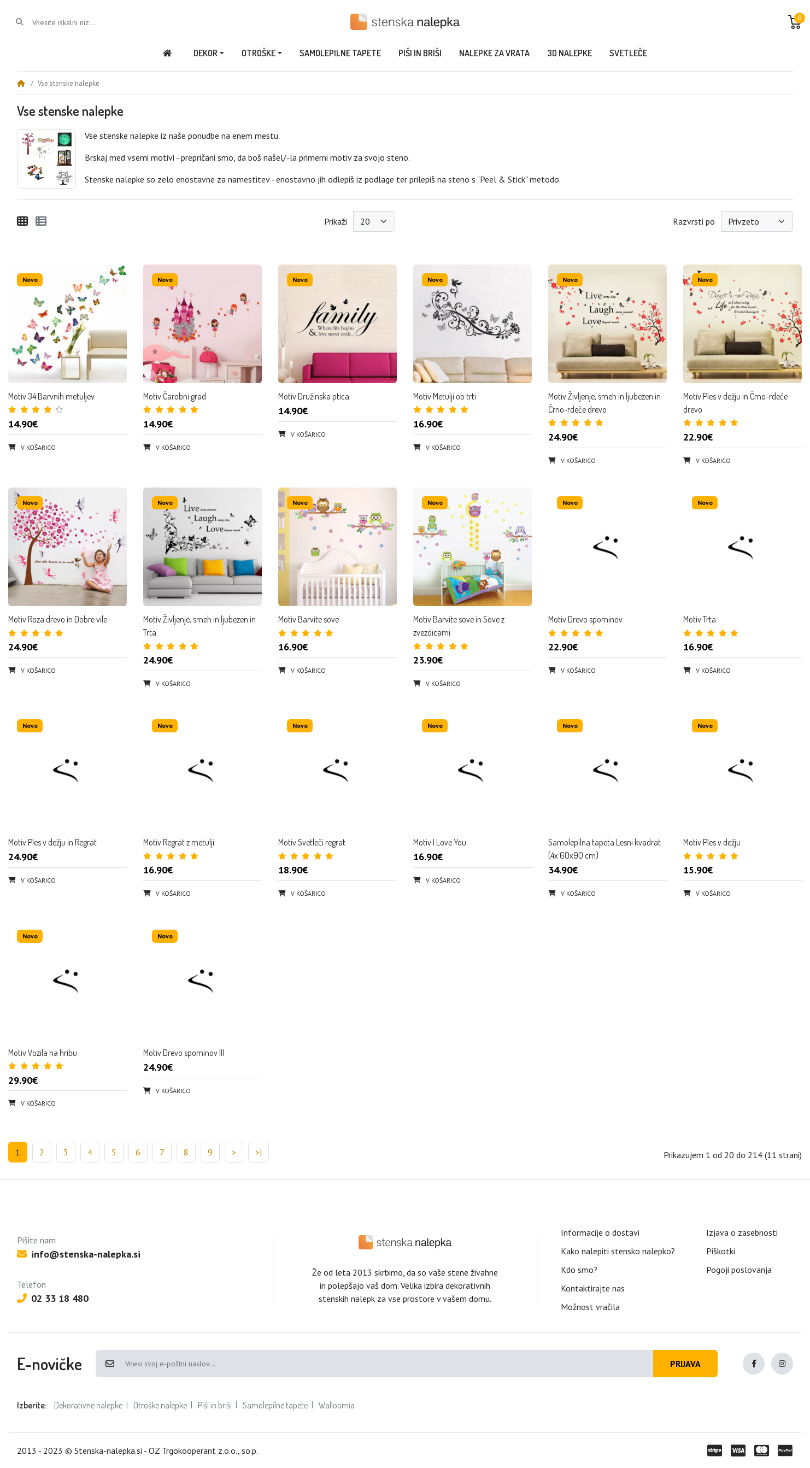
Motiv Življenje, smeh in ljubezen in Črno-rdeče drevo (604, 403)
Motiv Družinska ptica (313, 396)
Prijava (685, 1363)
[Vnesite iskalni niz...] (76, 22)
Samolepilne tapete (275, 1405)
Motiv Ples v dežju (712, 842)
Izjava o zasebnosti (742, 1232)
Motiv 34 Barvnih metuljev (51, 396)
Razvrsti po (694, 221)
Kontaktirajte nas (593, 1288)
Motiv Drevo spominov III (183, 1052)
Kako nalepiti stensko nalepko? (618, 1251)
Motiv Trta (699, 619)
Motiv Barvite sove (308, 619)
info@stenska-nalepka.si (78, 1254)
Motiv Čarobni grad (174, 396)
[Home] (21, 83)
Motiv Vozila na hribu (42, 1052)
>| (258, 1152)
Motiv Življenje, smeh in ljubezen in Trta (199, 626)
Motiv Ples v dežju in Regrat (52, 842)
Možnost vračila (590, 1306)
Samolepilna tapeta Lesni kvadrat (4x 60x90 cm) (604, 849)
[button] (795, 22)
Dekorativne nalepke (88, 1405)
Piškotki (720, 1251)
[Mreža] (22, 221)
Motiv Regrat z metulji (178, 842)
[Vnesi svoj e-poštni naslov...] (388, 1363)
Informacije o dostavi (600, 1232)
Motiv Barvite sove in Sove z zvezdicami (458, 626)
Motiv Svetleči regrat (311, 842)
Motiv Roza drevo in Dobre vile (57, 619)
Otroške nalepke (160, 1405)
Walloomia (337, 1405)
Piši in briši (215, 1405)
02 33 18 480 (53, 1298)
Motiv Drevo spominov (585, 619)
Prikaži (335, 221)
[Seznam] (41, 221)
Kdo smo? (579, 1269)
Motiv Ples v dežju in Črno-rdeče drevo (735, 403)
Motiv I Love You (439, 842)
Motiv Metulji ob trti (444, 396)
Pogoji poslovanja (739, 1269)
